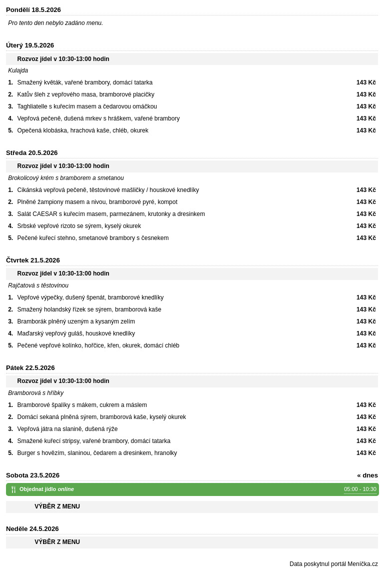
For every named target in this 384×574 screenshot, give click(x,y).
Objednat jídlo (198, 490)
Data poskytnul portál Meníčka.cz (334, 564)
